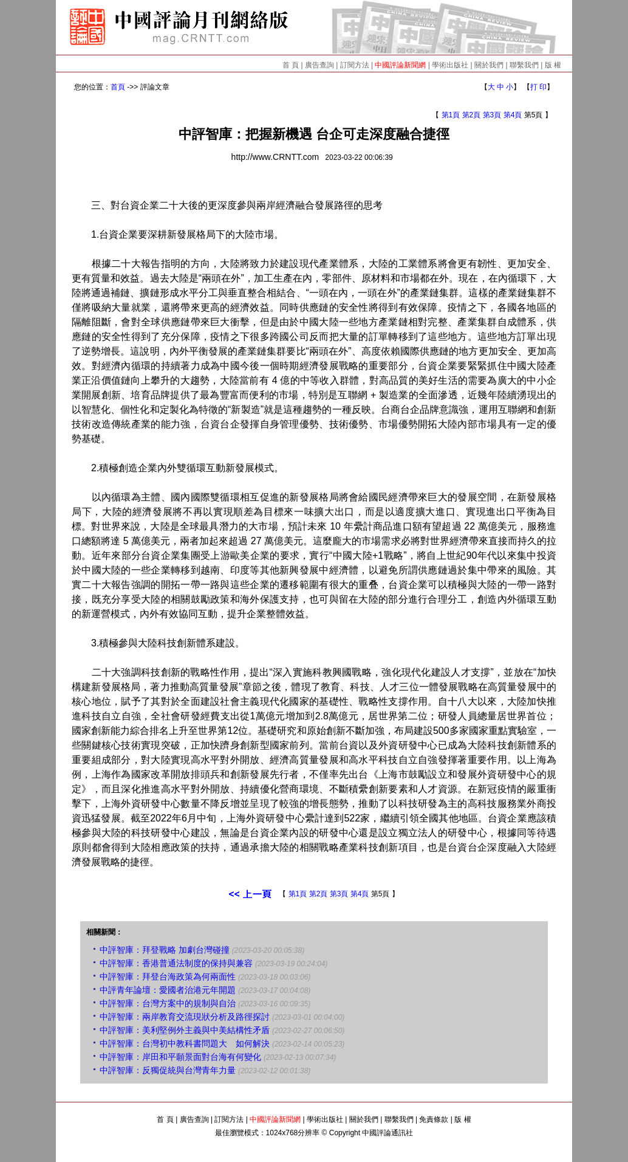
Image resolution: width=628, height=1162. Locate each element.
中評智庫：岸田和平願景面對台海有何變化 (180, 1057)
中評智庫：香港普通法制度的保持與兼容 (176, 963)
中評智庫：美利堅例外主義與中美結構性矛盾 (185, 1030)
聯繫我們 (524, 65)
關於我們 (488, 65)
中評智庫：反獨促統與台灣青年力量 (168, 1070)
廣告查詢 (319, 65)
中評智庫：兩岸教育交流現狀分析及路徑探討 (185, 1017)
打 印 (538, 87)
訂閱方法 (354, 65)
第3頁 (492, 115)
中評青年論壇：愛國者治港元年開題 (168, 990)
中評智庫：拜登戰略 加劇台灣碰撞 (165, 950)
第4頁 (512, 115)
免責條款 (433, 1119)
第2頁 (471, 115)
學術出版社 (450, 65)
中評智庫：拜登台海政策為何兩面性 (168, 976)
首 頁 (290, 65)
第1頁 (451, 115)
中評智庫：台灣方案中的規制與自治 (168, 1003)
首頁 (118, 87)
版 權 (553, 65)
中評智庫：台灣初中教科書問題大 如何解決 (185, 1043)
